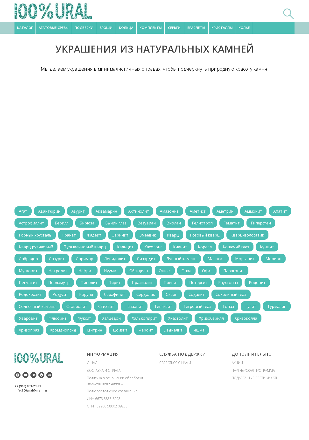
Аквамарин (108, 211)
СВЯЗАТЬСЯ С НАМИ (175, 379)
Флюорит (89, 334)
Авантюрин (50, 211)
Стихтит (107, 322)
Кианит (228, 248)
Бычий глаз (143, 223)
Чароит (182, 346)
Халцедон (144, 334)
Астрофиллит (57, 223)
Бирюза (113, 223)
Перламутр (59, 297)
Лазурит (121, 260)
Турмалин (28, 334)
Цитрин (130, 346)
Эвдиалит (210, 346)
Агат (23, 211)
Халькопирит (177, 334)
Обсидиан (141, 285)
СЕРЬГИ (174, 27)
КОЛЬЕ (244, 27)
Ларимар (149, 260)
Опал (190, 285)
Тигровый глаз (200, 322)
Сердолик (148, 309)
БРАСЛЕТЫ (196, 27)
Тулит (255, 322)
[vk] (49, 392)
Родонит (262, 297)
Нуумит (113, 285)
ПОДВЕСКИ (84, 27)
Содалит (200, 309)
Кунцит (64, 260)
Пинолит (90, 297)
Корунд (88, 309)
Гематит (261, 223)
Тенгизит (166, 322)
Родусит (61, 309)
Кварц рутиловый (81, 248)
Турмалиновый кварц (131, 248)
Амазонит (172, 211)
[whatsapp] (41, 392)
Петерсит (202, 297)
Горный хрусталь (67, 236)
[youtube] (25, 392)
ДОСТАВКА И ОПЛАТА (103, 387)
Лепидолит (180, 260)
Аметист (202, 211)
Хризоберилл (245, 334)
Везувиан (175, 223)
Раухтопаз (232, 297)
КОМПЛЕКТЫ (151, 27)
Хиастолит (212, 334)
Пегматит (28, 297)
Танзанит (136, 322)
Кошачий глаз (32, 260)
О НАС (92, 379)
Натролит (58, 285)
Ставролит (77, 322)
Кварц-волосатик (36, 248)
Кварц (208, 236)
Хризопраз (63, 346)
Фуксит (116, 334)
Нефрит (87, 285)
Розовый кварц (240, 236)
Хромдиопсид (98, 346)
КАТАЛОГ (25, 27)
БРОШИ (106, 27)
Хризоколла (30, 346)
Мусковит (28, 285)
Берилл (88, 223)
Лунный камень (248, 260)
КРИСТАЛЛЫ (222, 27)
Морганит (57, 273)
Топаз (232, 322)
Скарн (175, 309)
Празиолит (144, 297)
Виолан (202, 223)
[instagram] (17, 392)
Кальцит (172, 248)
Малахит (27, 273)
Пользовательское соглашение (112, 407)
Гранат (101, 236)
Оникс (168, 285)
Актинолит (141, 211)
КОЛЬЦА (126, 27)
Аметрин (229, 211)
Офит (212, 285)
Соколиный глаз (235, 309)
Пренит (174, 297)
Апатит (26, 223)
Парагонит (238, 285)
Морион (86, 273)
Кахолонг (200, 248)
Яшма (237, 346)
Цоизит (156, 346)
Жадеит (127, 236)
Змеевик (182, 236)
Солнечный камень (37, 322)
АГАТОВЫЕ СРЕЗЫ (54, 27)
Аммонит (258, 211)
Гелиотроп (231, 223)
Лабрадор (92, 260)
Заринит (154, 236)
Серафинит (116, 309)
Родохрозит (30, 309)
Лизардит (212, 260)
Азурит (79, 211)
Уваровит (59, 334)
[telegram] (33, 392)
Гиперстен (29, 236)
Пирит (117, 297)
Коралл (253, 248)
